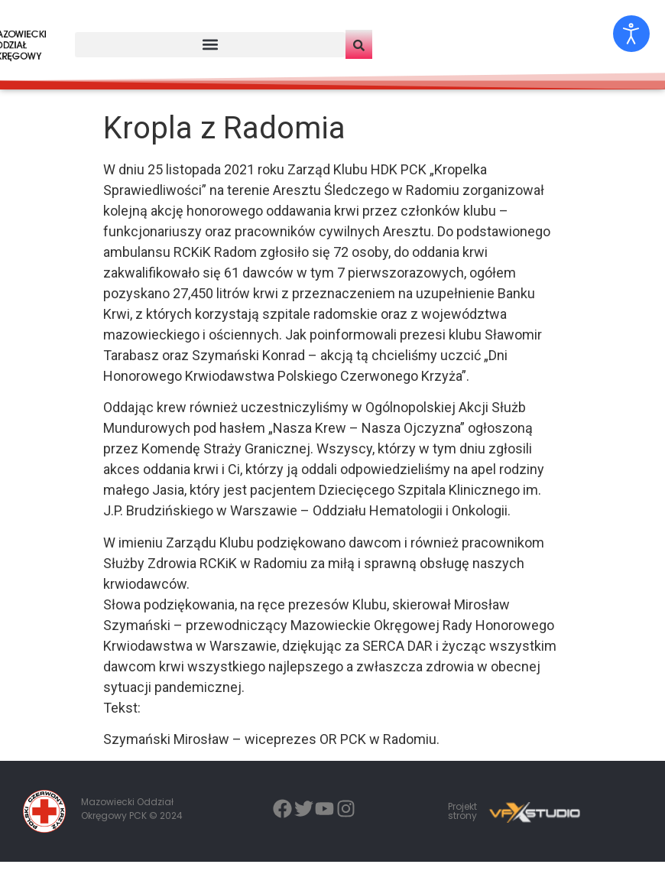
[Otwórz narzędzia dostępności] (631, 33)
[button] (210, 44)
